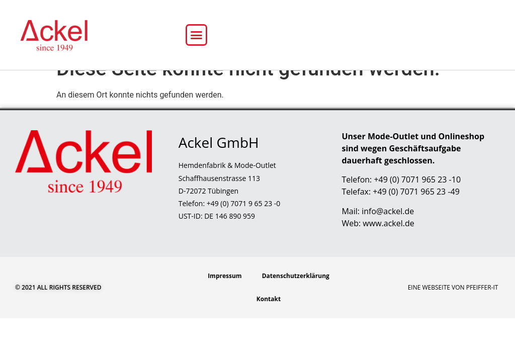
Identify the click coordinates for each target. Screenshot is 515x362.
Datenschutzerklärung (295, 294)
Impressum (225, 294)
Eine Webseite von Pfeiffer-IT (453, 305)
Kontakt (268, 317)
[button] (197, 35)
